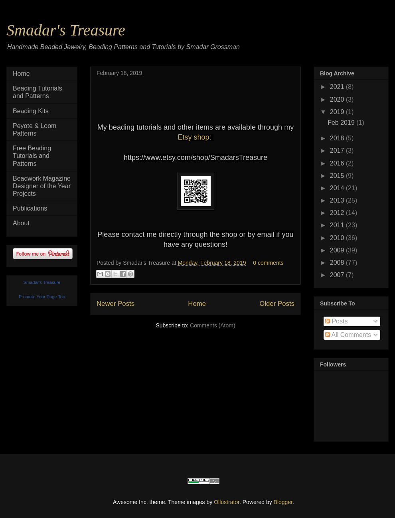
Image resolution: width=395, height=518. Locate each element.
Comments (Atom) (212, 325)
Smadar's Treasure (65, 30)
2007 (338, 275)
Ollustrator (226, 502)
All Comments (348, 334)
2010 (338, 237)
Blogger (283, 502)
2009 (338, 250)
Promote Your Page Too (42, 296)
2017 (338, 150)
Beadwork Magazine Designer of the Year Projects (42, 186)
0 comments (268, 263)
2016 (338, 163)
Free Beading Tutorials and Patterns (32, 156)
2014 (338, 188)
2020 (338, 99)
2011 (338, 225)
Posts (336, 321)
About (21, 223)
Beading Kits (31, 111)
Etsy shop (193, 137)
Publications (30, 208)
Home (197, 303)
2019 (338, 111)
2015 (338, 175)
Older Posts (276, 303)
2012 (338, 212)
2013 (338, 200)
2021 (338, 86)
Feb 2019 (342, 122)
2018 (338, 138)
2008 (338, 262)
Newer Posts (115, 303)
